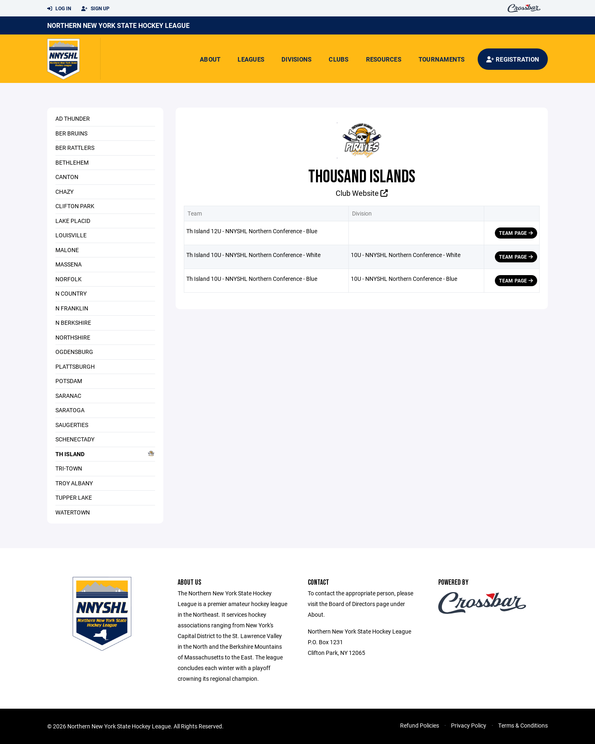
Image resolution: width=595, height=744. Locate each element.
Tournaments (442, 59)
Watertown (72, 512)
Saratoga (70, 410)
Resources (383, 59)
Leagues (251, 59)
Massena (68, 264)
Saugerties (71, 425)
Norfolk (68, 279)
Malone (67, 250)
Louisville (71, 235)
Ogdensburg (74, 352)
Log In (59, 8)
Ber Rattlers (74, 148)
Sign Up (95, 8)
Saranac (68, 396)
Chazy (64, 191)
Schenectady (74, 439)
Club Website (362, 193)
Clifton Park (74, 206)
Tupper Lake (73, 497)
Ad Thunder (72, 118)
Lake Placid (72, 221)
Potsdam (68, 381)
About (210, 59)
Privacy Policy (468, 725)
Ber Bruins (71, 133)
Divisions (296, 59)
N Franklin (71, 308)
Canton (66, 177)
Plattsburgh (75, 366)
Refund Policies (419, 725)
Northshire (72, 337)
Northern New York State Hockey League (118, 25)
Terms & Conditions (523, 725)
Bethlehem (72, 162)
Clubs (338, 59)
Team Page (516, 233)
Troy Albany (74, 483)
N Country (71, 293)
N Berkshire (73, 322)
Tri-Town (68, 468)
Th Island (105, 454)
